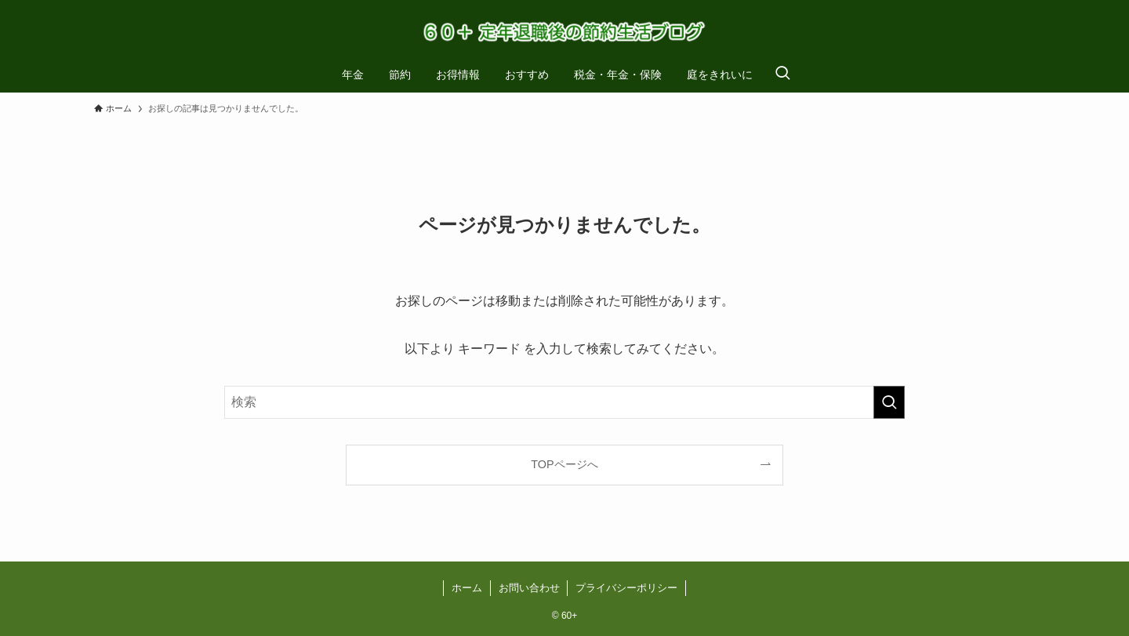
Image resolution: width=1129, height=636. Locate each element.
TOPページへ (564, 464)
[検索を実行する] (889, 402)
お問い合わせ (529, 588)
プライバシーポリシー (626, 588)
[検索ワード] (564, 402)
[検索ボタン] (782, 74)
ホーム (467, 588)
